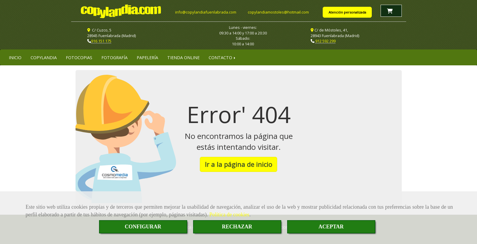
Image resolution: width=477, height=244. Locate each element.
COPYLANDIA (44, 57)
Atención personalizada (347, 12)
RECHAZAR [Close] (237, 227)
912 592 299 (325, 41)
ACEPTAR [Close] (331, 227)
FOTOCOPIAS (79, 57)
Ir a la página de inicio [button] (238, 164)
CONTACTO (222, 57)
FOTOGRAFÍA (114, 57)
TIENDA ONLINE (183, 57)
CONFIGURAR (143, 227)
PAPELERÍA (147, 57)
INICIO (15, 57)
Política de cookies (229, 215)
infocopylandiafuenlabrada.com (205, 12)
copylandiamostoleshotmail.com (278, 12)
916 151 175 (101, 41)
